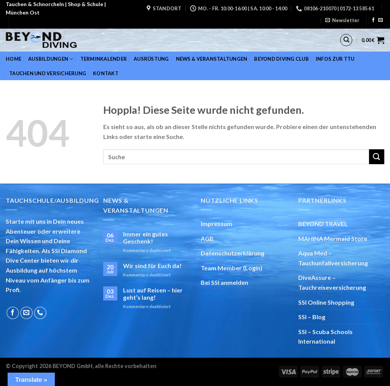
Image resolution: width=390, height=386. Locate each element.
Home (13, 59)
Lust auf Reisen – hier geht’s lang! (153, 293)
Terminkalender (103, 59)
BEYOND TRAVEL (323, 223)
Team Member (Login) (231, 267)
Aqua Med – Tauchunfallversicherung (333, 257)
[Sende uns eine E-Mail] (380, 20)
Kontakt (105, 73)
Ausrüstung (151, 59)
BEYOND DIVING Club (281, 59)
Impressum (216, 223)
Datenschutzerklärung (232, 253)
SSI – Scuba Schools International (325, 336)
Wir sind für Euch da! (152, 265)
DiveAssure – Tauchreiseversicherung (332, 282)
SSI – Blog (311, 316)
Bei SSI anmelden (224, 282)
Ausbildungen (51, 59)
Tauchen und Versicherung (47, 73)
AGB (207, 238)
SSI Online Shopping (326, 302)
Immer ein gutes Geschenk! (145, 237)
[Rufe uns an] (40, 313)
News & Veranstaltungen (212, 59)
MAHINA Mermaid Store (332, 238)
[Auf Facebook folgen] (373, 20)
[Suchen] (346, 40)
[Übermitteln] (376, 156)
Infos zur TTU (335, 59)
